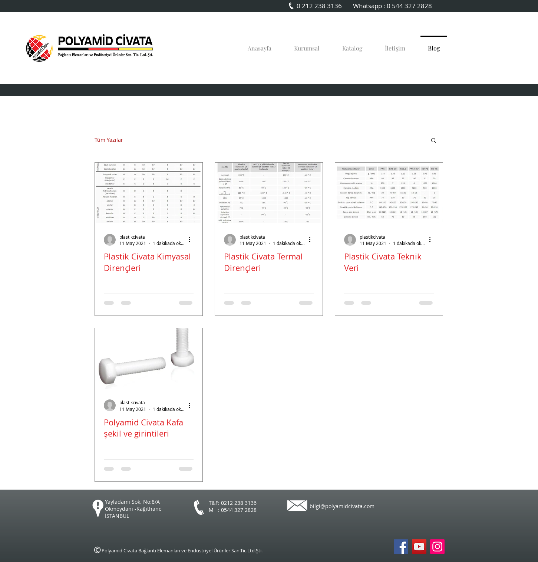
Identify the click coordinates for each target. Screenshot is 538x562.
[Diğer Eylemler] (192, 239)
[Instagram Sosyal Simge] (437, 546)
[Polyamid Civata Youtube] (419, 546)
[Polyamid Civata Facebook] (401, 546)
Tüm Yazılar (109, 140)
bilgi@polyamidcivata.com (342, 506)
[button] (433, 141)
